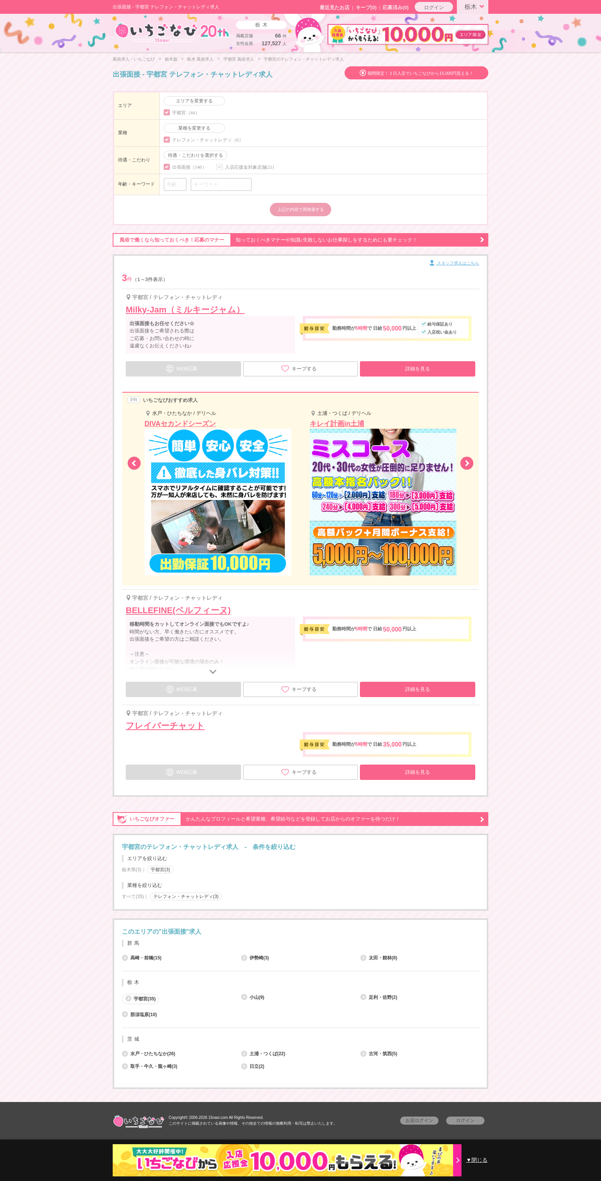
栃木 (476, 6)
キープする (299, 368)
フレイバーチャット (165, 725)
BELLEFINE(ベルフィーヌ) (178, 610)
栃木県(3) (131, 869)
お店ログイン (419, 1120)
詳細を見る (417, 369)
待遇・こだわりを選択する (195, 155)
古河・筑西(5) (378, 1053)
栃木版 (171, 59)
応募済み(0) (396, 7)
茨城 (134, 1039)
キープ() (366, 7)
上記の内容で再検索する (301, 209)
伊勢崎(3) (255, 958)
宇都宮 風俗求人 (238, 59)
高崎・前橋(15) (141, 958)
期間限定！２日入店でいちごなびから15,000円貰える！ (420, 73)
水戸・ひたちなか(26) (148, 1053)
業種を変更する (194, 128)
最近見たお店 (335, 7)
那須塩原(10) (139, 1014)
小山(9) (252, 997)
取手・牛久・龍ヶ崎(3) (149, 1066)
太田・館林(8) (378, 958)
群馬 (134, 943)
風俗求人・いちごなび (134, 59)
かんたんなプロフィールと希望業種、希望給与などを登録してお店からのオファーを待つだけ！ (298, 819)
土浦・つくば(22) (263, 1053)
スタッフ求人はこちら (453, 263)
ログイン (434, 7)
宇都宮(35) (140, 998)
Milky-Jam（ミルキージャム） (185, 309)
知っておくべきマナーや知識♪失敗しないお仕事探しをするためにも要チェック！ (298, 240)
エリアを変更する (194, 101)
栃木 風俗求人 (200, 59)
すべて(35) (133, 896)
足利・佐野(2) (378, 997)
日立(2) (252, 1066)
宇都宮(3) (160, 869)
